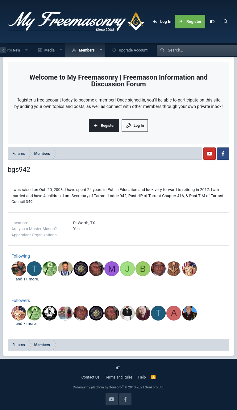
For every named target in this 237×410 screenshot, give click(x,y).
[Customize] (212, 21)
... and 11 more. (25, 279)
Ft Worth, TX (84, 223)
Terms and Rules (119, 377)
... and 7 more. (24, 323)
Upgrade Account (133, 50)
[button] (26, 50)
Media (49, 50)
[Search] (225, 21)
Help (142, 377)
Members (86, 50)
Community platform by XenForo (118, 387)
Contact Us (90, 377)
